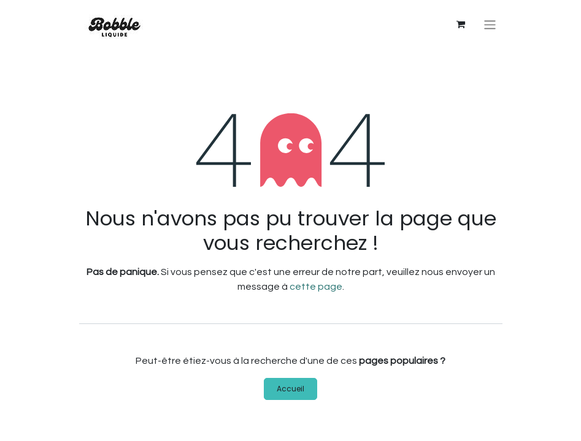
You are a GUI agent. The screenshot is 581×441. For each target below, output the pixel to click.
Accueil (290, 388)
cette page (316, 287)
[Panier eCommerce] (460, 24)
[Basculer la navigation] (489, 24)
